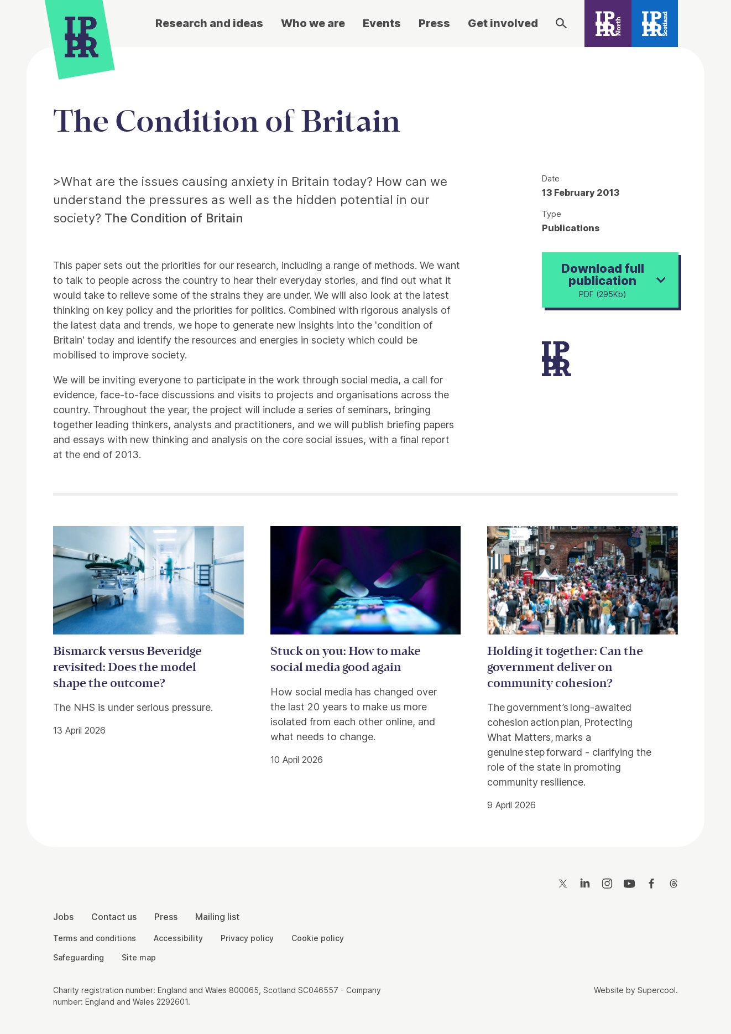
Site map (139, 957)
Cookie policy (317, 938)
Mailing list (217, 916)
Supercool (657, 990)
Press (434, 23)
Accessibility (178, 938)
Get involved (503, 23)
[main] (365, 438)
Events (382, 23)
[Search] (561, 23)
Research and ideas (209, 23)
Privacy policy (247, 938)
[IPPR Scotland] (654, 23)
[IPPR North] (607, 23)
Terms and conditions (94, 938)
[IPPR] (81, 36)
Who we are (313, 23)
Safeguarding (78, 957)
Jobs (63, 916)
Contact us (114, 916)
